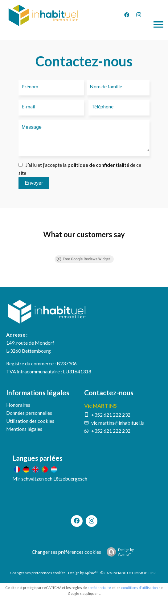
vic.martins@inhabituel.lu (117, 423)
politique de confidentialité (98, 165)
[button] (6, 249)
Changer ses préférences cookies (66, 552)
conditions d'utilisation (139, 588)
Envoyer (34, 183)
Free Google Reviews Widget (83, 259)
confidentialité (99, 588)
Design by (119, 552)
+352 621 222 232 (110, 415)
